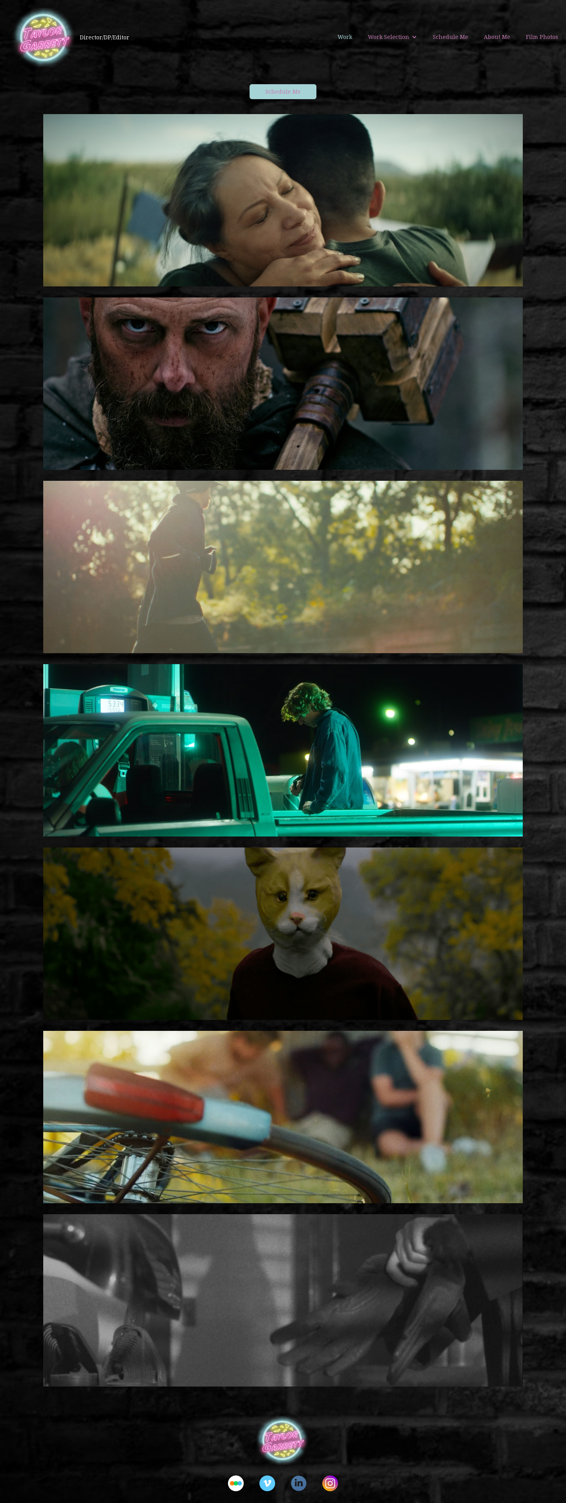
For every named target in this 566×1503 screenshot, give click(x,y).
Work (345, 37)
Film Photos (542, 37)
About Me (497, 37)
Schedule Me (450, 37)
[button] (392, 37)
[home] (64, 37)
